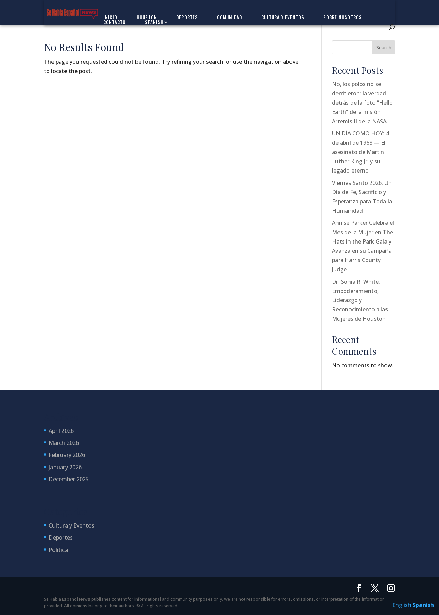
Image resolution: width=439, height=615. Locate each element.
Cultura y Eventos (282, 17)
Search (383, 47)
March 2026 (64, 443)
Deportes (187, 17)
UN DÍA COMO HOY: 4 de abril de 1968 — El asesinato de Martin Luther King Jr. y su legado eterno (360, 152)
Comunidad (229, 17)
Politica (58, 550)
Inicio (110, 17)
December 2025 (69, 479)
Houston (147, 17)
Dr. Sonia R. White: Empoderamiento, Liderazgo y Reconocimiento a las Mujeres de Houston (360, 300)
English (401, 605)
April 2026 (61, 431)
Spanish (154, 22)
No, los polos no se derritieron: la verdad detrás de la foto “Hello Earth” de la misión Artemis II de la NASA (362, 102)
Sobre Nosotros (342, 17)
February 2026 (67, 455)
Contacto (114, 22)
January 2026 (65, 467)
